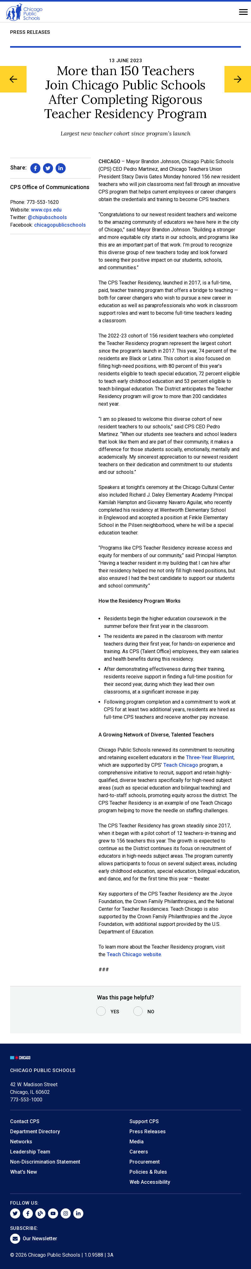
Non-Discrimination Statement (45, 1162)
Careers (138, 1152)
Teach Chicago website (134, 954)
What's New (23, 1172)
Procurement (144, 1162)
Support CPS (144, 1121)
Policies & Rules (148, 1172)
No (151, 1012)
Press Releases (30, 32)
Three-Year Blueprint (210, 757)
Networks (21, 1142)
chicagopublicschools (60, 225)
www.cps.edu (46, 210)
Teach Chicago (180, 765)
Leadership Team (30, 1152)
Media (136, 1142)
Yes (115, 1012)
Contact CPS (24, 1121)
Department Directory (35, 1132)
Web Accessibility (149, 1182)
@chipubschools (47, 217)
